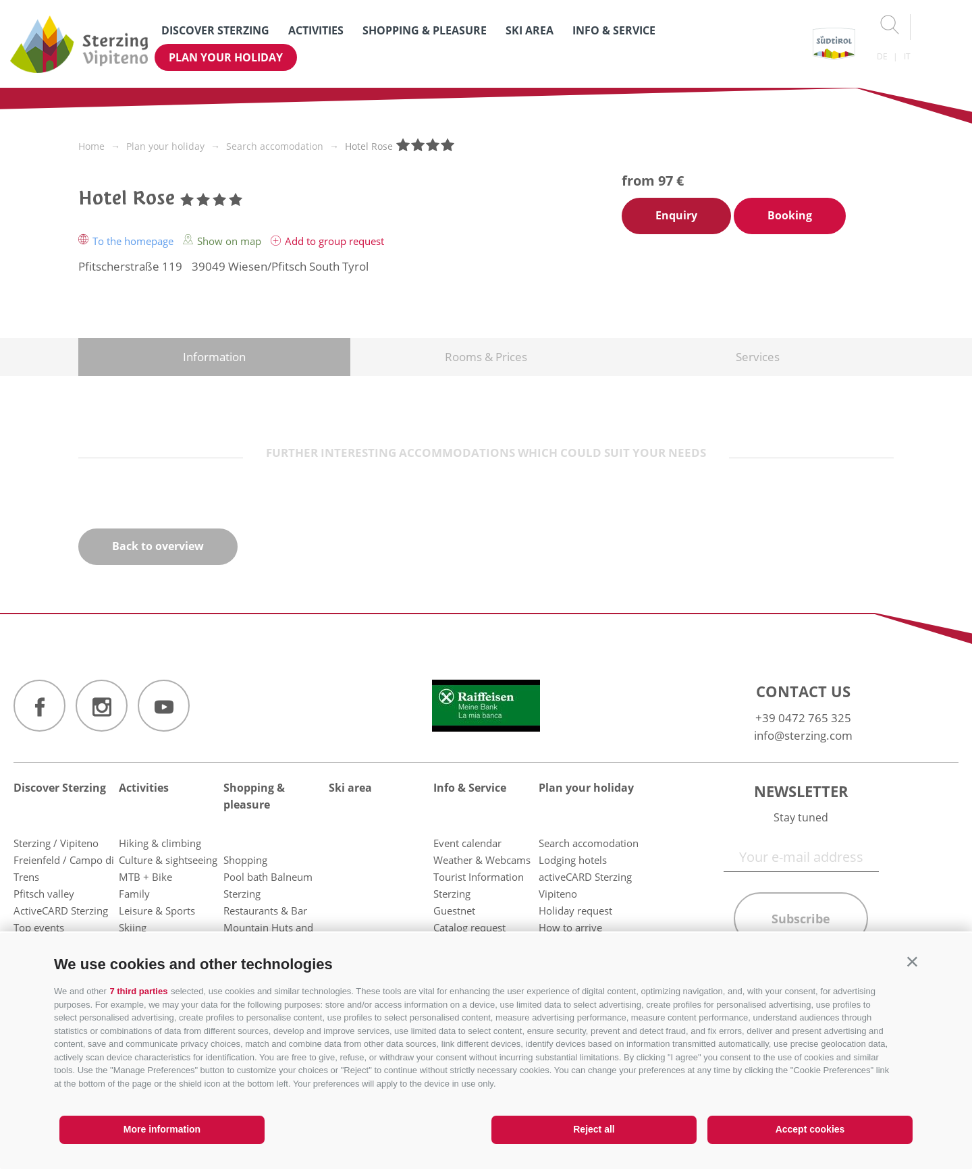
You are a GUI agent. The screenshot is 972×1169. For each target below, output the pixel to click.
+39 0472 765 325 (803, 718)
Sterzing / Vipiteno (56, 843)
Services (758, 356)
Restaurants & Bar (265, 910)
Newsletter (801, 791)
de (882, 56)
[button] (912, 961)
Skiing (132, 927)
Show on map (223, 241)
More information (162, 1129)
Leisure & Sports (157, 910)
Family (134, 893)
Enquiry (676, 215)
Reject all (593, 1129)
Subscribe (801, 918)
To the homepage (127, 241)
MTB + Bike (145, 876)
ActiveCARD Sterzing (61, 910)
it (907, 56)
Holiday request (575, 910)
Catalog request (469, 927)
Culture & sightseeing (168, 860)
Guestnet (454, 910)
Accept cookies (810, 1129)
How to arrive (570, 927)
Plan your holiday (226, 57)
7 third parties (138, 991)
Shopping (245, 860)
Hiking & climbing (160, 843)
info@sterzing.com (803, 735)
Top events (39, 927)
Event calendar (467, 843)
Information (214, 356)
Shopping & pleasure (424, 30)
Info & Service (613, 30)
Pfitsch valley (44, 893)
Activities (316, 30)
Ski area (530, 30)
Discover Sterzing (215, 30)
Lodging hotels (573, 860)
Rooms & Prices (486, 356)
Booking (789, 215)
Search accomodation (589, 843)
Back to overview (158, 546)
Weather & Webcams (482, 860)
